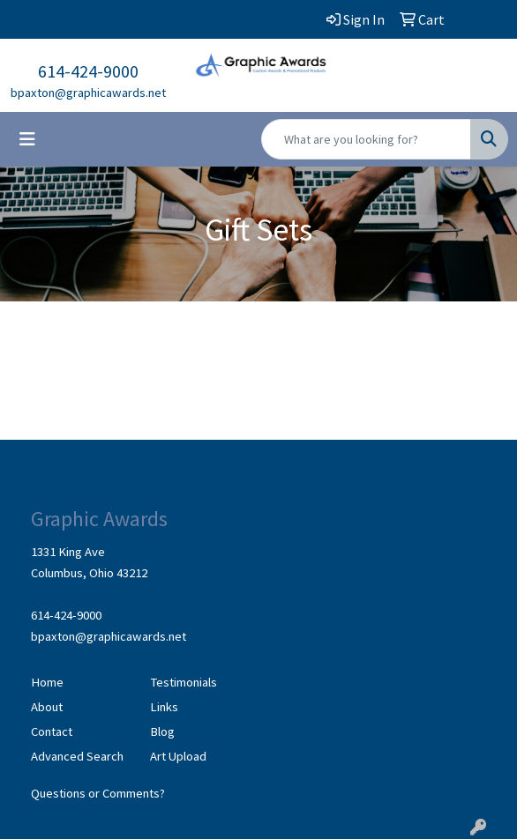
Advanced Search (77, 756)
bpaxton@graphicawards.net (88, 92)
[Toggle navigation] (27, 139)
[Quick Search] (366, 139)
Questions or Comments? (98, 793)
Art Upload (178, 756)
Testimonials (183, 682)
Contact (51, 731)
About (47, 707)
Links (164, 707)
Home (47, 682)
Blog (162, 731)
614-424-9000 (88, 71)
